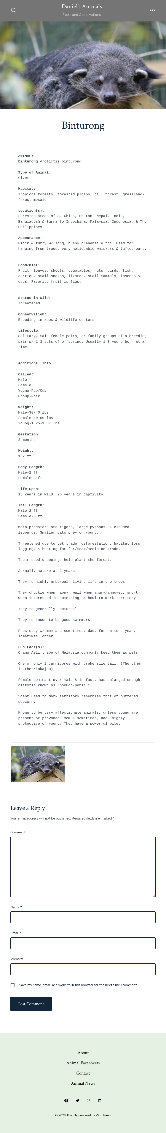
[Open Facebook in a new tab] (66, 1101)
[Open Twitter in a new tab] (77, 1101)
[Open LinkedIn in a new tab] (100, 1101)
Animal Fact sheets (83, 1063)
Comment (17, 832)
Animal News (83, 1083)
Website (17, 959)
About (83, 1053)
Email (15, 933)
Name (16, 907)
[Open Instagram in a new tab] (88, 1101)
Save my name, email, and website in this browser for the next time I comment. (78, 985)
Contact (83, 1073)
